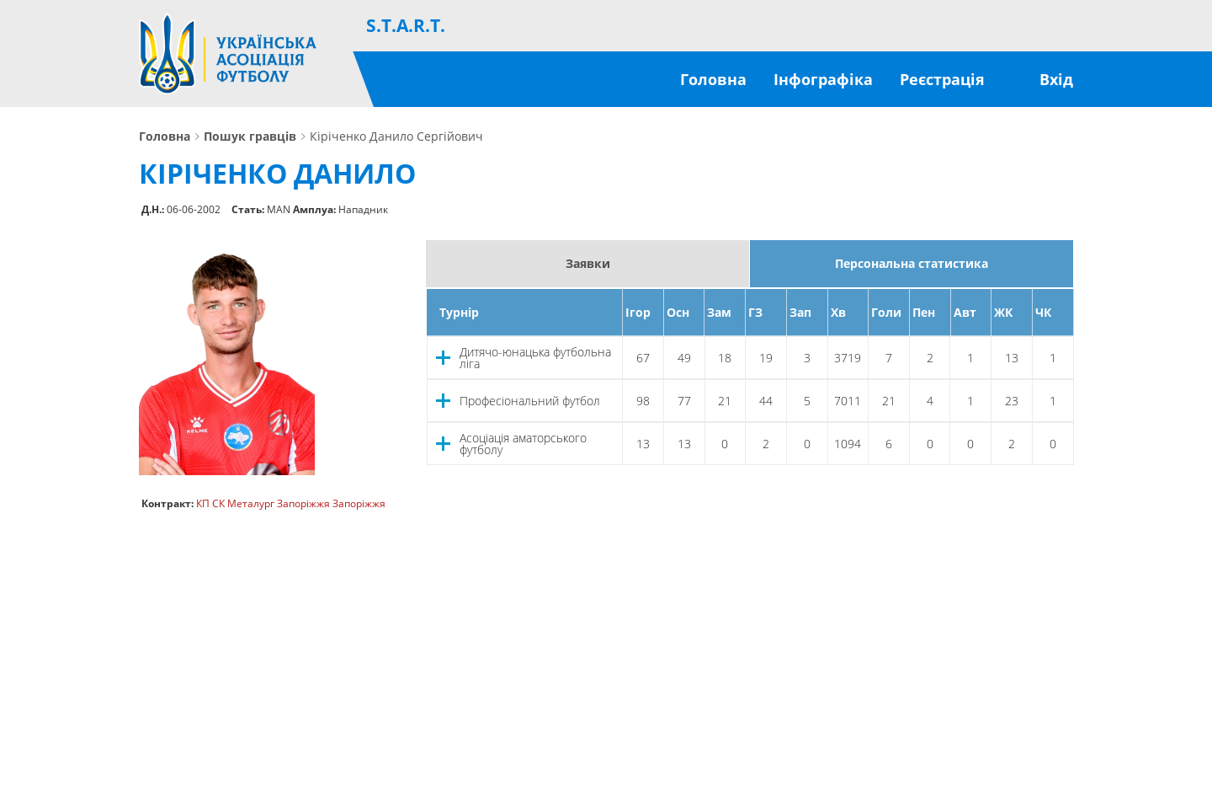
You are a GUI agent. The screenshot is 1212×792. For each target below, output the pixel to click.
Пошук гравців (250, 136)
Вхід (1056, 79)
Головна (713, 79)
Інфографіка (823, 79)
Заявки (588, 263)
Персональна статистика (911, 263)
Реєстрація (942, 79)
